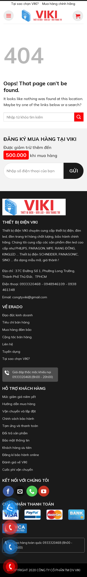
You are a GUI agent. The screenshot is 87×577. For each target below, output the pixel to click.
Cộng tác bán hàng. (17, 337)
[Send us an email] (20, 491)
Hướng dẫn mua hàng (18, 404)
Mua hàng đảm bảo (17, 330)
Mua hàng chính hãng (58, 4)
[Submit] (79, 116)
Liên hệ (7, 344)
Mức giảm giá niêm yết (19, 397)
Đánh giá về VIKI (14, 462)
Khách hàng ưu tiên (17, 448)
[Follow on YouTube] (43, 491)
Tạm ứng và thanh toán (20, 426)
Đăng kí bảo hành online (20, 455)
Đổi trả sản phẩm (15, 433)
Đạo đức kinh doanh (17, 315)
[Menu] (8, 15)
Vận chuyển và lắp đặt (19, 411)
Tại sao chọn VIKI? (25, 4)
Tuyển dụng (11, 351)
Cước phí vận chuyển (17, 470)
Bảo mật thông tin (15, 440)
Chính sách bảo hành (18, 419)
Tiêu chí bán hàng (15, 322)
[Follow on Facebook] (8, 491)
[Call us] (31, 491)
